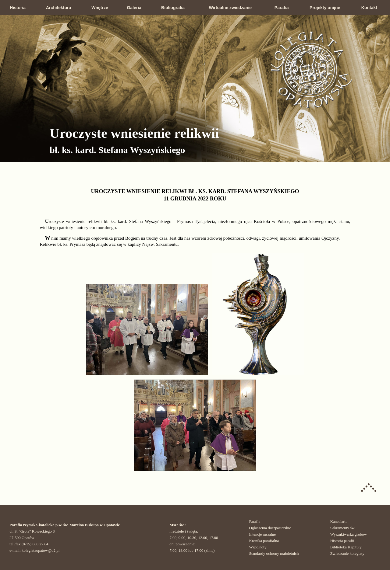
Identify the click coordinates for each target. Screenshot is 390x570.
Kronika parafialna (264, 540)
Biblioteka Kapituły (346, 547)
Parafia (282, 7)
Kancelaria (338, 521)
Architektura (58, 7)
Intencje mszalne (262, 534)
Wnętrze (99, 7)
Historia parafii (342, 540)
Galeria (134, 7)
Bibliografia (173, 7)
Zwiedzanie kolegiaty (347, 553)
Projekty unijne (325, 7)
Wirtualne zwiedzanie (230, 7)
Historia (18, 7)
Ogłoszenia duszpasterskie (270, 528)
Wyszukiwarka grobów (348, 534)
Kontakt (369, 7)
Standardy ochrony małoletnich (274, 553)
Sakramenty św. (342, 528)
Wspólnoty (257, 547)
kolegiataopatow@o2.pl (40, 550)
